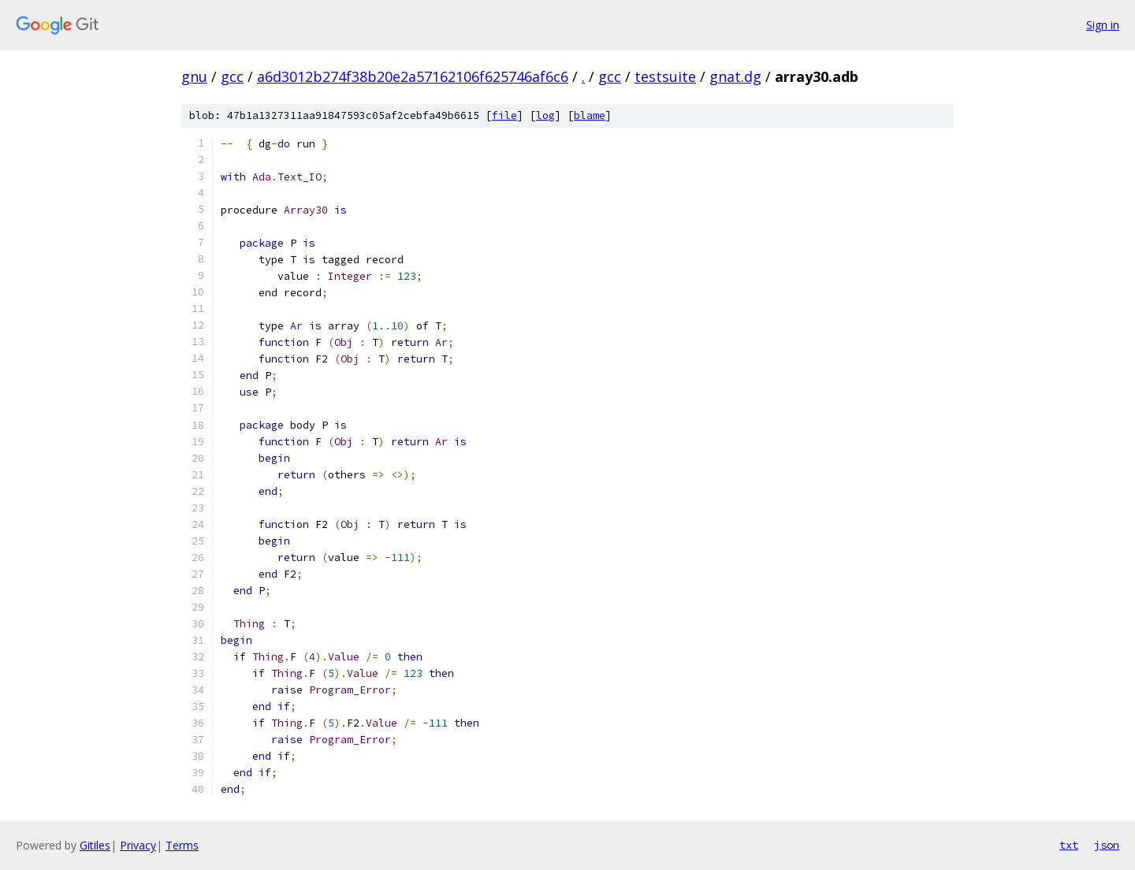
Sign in (1102, 24)
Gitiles (95, 845)
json (1106, 845)
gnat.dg (735, 76)
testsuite (665, 76)
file (504, 115)
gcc (232, 76)
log (545, 115)
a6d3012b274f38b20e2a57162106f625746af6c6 (412, 76)
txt (1068, 845)
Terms (182, 845)
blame (589, 115)
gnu (194, 76)
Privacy (138, 845)
